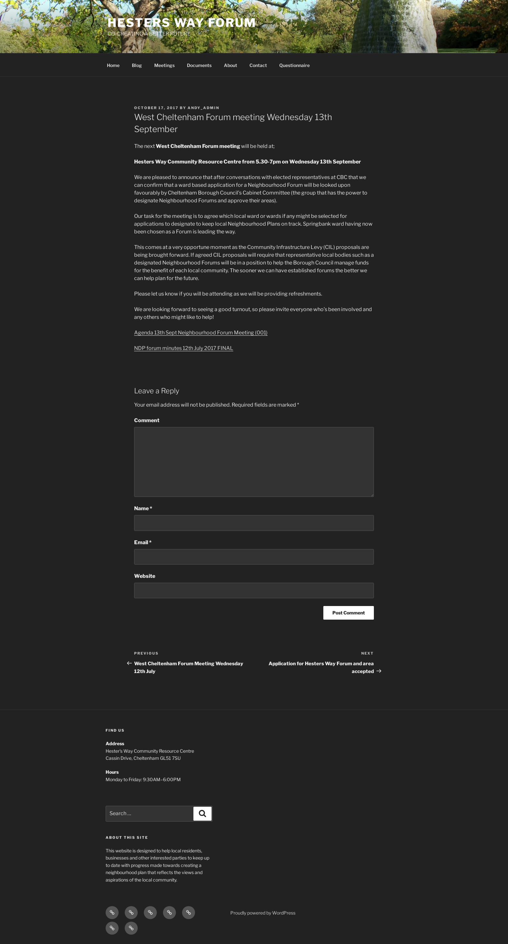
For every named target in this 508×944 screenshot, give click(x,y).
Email (143, 542)
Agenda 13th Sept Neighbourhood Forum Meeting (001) (201, 333)
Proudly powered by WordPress (262, 913)
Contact (258, 65)
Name (143, 508)
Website (144, 576)
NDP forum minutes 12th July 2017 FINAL (183, 348)
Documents (199, 65)
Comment (146, 420)
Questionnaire (294, 65)
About (230, 65)
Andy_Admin (203, 108)
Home (113, 65)
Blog (137, 65)
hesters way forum (182, 23)
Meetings (164, 65)
